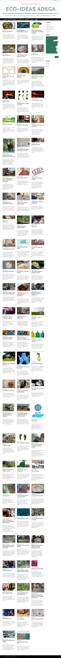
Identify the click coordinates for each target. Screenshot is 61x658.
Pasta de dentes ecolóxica (8, 271)
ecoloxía (47, 44)
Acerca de (4, 19)
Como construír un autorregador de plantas (8, 203)
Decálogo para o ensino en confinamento (37, 202)
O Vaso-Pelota (34, 54)
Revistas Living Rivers (7, 570)
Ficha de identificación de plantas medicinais (22, 593)
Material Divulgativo (6, 153)
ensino (56, 44)
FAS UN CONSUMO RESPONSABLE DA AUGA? (22, 31)
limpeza (51, 46)
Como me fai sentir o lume (37, 100)
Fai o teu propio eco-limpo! (37, 363)
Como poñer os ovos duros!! (8, 390)
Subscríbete (27, 19)
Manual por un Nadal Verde (37, 568)
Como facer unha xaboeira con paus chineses (22, 496)
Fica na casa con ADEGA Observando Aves (22, 391)
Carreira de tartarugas (7, 124)
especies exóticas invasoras (49, 45)
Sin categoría (5, 30)
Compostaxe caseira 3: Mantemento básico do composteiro (36, 293)
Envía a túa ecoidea (21, 19)
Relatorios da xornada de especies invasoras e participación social (36, 546)
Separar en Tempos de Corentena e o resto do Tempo (23, 338)
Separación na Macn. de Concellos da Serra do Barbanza (8, 415)
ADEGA (36, 19)
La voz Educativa (20, 619)
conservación (53, 41)
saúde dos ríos (48, 51)
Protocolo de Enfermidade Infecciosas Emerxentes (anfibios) (36, 446)
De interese (33, 200)
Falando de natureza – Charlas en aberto (22, 227)
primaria (52, 49)
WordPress (13, 656)
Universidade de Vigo (7, 618)
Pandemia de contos (35, 144)
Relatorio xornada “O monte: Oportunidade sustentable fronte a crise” (8, 546)
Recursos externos (5, 74)
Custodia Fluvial (6, 495)
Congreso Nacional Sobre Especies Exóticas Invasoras (23, 571)
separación (55, 51)
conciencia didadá (48, 41)
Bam (16, 656)
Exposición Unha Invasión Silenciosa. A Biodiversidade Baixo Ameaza (37, 596)
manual (54, 46)
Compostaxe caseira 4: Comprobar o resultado (7, 317)
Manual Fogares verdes (7, 593)
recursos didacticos (48, 50)
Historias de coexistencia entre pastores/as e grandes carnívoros (37, 32)
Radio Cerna (5, 221)
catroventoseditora (48, 39)
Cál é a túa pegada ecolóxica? (23, 443)
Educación (53, 44)
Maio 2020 (47, 64)
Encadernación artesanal (22, 177)
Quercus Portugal (35, 471)
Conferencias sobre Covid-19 (9, 249)
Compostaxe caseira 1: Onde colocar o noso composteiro (9, 293)
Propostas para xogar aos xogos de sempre (22, 203)
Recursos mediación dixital (22, 518)
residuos (53, 50)
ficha (54, 45)
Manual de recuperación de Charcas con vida (8, 470)
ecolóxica (50, 44)
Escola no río (34, 226)
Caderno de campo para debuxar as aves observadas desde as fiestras (8, 521)
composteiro (51, 40)
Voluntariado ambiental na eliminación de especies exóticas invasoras (22, 415)
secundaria (52, 51)
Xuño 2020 (47, 63)
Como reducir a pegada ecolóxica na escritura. (7, 338)
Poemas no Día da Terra (22, 125)
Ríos (55, 50)
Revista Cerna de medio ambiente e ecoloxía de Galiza (9, 155)
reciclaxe (55, 49)
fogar (56, 45)
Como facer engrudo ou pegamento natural (22, 55)
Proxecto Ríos (34, 420)
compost (56, 39)
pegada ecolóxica (48, 49)
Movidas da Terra (6, 101)
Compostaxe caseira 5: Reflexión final (22, 317)
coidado (53, 39)
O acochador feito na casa (37, 495)
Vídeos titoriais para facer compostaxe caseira (36, 272)
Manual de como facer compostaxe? (21, 470)
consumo (57, 41)
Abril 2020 (47, 66)
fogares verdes (48, 46)
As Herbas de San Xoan (7, 31)
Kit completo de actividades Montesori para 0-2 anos (23, 150)
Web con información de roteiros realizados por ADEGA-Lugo (8, 180)
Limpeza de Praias (6, 445)
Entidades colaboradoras (12, 19)
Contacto (32, 19)
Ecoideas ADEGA (19, 29)
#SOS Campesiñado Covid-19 (37, 619)
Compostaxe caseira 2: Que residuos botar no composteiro (22, 294)
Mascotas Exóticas (7, 55)
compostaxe (47, 40)
